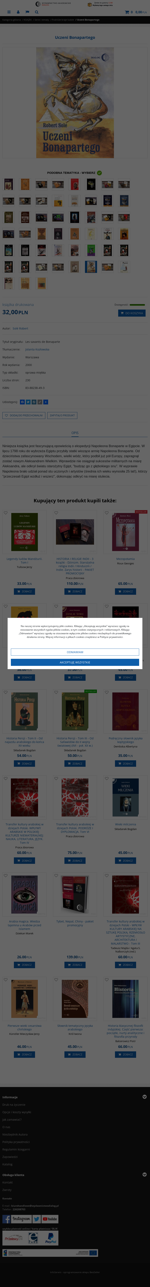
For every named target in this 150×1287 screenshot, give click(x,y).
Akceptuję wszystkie (75, 662)
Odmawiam (75, 652)
